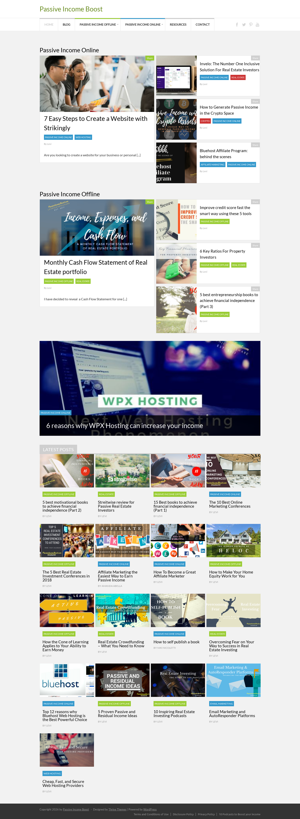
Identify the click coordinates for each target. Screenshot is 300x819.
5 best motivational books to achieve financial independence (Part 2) (65, 506)
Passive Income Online (142, 24)
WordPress (150, 809)
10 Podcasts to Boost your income (239, 814)
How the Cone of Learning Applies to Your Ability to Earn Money (65, 645)
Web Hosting (83, 137)
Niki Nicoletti (166, 647)
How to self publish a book (177, 641)
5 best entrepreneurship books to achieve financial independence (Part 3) (229, 300)
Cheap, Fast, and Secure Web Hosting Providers (63, 783)
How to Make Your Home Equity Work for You (231, 574)
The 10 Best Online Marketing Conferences (229, 504)
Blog (66, 24)
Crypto (205, 121)
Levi (49, 144)
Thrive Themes (117, 809)
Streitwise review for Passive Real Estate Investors (116, 506)
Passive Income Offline (98, 24)
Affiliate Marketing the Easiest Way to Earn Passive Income (118, 576)
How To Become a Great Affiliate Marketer (175, 574)
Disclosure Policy (183, 814)
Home (48, 24)
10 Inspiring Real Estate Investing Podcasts (174, 713)
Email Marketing (221, 703)
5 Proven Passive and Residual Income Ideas (117, 713)
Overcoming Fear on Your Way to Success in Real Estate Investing (231, 645)
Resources (178, 24)
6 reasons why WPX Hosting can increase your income (124, 425)
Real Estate (238, 77)
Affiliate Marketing (212, 164)
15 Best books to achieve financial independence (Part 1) (175, 506)
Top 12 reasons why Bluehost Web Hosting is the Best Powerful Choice (64, 715)
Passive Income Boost (71, 9)
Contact (203, 24)
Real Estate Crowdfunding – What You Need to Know (121, 643)
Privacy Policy (206, 814)
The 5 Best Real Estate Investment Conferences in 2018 (66, 576)
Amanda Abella (112, 585)
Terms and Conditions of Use (151, 814)
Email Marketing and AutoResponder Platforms (232, 713)
